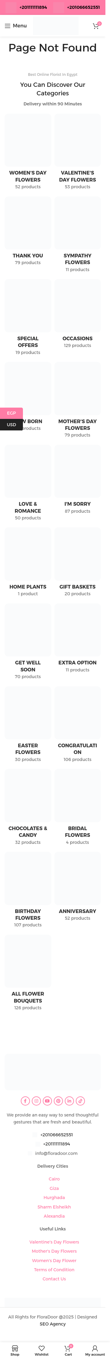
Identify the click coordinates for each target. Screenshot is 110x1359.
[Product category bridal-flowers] (77, 809)
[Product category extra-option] (77, 639)
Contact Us (54, 1279)
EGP (15, 413)
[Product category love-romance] (28, 485)
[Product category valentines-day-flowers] (77, 153)
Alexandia (54, 1216)
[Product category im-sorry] (77, 481)
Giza (54, 1188)
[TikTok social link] (80, 1101)
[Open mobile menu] (16, 26)
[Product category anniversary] (77, 888)
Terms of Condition (54, 1269)
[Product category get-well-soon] (28, 643)
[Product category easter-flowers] (28, 726)
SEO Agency (53, 1324)
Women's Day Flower (54, 1260)
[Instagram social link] (36, 1101)
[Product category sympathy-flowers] (77, 236)
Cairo (54, 1179)
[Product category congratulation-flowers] (77, 726)
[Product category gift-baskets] (77, 563)
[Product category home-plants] (28, 563)
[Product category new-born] (28, 398)
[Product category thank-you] (28, 232)
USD (15, 424)
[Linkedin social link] (69, 1101)
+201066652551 (56, 1135)
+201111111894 (33, 7)
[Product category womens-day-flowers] (28, 153)
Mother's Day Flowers (54, 1251)
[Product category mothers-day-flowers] (77, 402)
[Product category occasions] (77, 315)
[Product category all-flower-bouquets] (28, 974)
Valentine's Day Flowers (54, 1242)
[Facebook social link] (25, 1101)
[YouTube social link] (47, 1101)
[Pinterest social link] (58, 1101)
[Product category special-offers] (28, 319)
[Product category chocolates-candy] (28, 809)
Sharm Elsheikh (54, 1207)
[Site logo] (56, 25)
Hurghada (54, 1197)
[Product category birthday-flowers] (28, 892)
